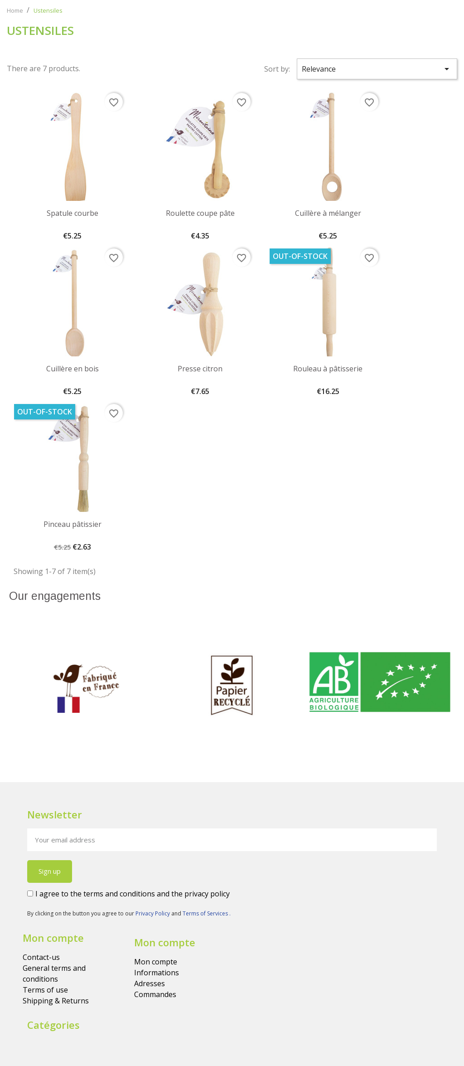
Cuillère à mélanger (328, 213)
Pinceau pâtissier (73, 524)
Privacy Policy (153, 913)
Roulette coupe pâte (200, 213)
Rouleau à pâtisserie (327, 369)
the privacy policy (200, 894)
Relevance (377, 68)
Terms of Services (206, 913)
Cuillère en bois (72, 369)
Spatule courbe (72, 213)
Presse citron (200, 369)
